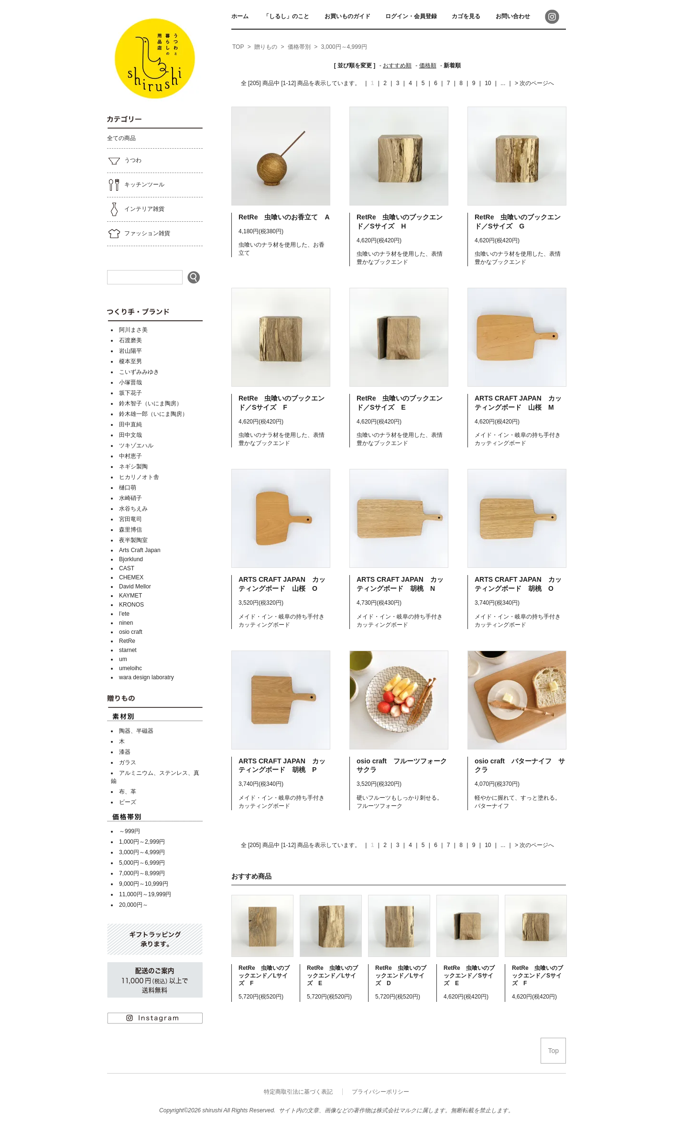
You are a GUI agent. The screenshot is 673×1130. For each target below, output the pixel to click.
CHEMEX (131, 577)
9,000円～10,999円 (143, 883)
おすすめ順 (397, 65)
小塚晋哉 (130, 382)
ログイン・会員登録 (411, 16)
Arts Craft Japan (140, 550)
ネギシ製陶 (133, 466)
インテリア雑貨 (135, 209)
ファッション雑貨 (138, 234)
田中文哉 (130, 435)
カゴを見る (466, 16)
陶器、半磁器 (136, 731)
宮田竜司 (130, 519)
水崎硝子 (130, 498)
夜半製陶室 (133, 540)
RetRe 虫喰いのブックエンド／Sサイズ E (469, 976)
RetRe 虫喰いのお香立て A (284, 217)
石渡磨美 (130, 340)
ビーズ (127, 802)
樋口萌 (127, 487)
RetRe (127, 641)
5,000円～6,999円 (142, 862)
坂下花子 (130, 393)
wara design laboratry (146, 677)
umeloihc (130, 668)
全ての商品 (121, 138)
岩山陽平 (130, 351)
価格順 (427, 65)
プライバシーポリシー (380, 1091)
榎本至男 (130, 361)
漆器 (124, 752)
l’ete (124, 613)
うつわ (124, 160)
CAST (126, 568)
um (123, 659)
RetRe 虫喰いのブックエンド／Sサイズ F (537, 976)
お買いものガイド (347, 16)
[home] (238, 47)
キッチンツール (135, 185)
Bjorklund (131, 559)
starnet (128, 650)
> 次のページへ (534, 83)
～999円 (129, 831)
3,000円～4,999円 (142, 852)
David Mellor (135, 586)
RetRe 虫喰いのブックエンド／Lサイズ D (400, 976)
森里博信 (130, 529)
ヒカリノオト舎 (139, 477)
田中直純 (130, 424)
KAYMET (130, 595)
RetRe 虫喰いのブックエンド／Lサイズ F (264, 976)
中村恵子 (130, 456)
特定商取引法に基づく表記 (298, 1091)
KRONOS (131, 604)
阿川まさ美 (133, 329)
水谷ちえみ (133, 508)
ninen (126, 622)
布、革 (127, 791)
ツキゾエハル (136, 445)
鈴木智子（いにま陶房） (150, 403)
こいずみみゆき (139, 372)
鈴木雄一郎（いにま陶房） (153, 414)
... (502, 83)
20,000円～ (133, 905)
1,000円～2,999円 (142, 841)
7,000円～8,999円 (142, 873)
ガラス (127, 762)
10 (488, 83)
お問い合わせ (513, 16)
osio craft (130, 632)
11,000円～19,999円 (145, 894)
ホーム (240, 16)
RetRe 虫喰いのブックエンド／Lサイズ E (332, 976)
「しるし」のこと (286, 16)
